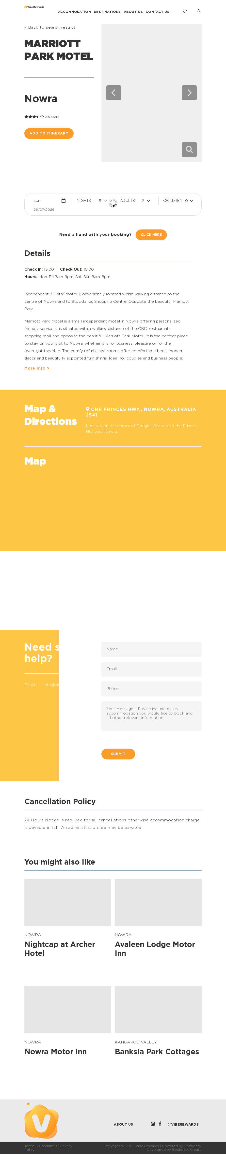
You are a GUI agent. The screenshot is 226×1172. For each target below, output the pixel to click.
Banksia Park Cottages (157, 1052)
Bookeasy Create (187, 1150)
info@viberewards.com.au (68, 685)
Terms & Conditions (40, 1146)
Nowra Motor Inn (55, 1052)
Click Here (151, 235)
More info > (37, 368)
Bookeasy (192, 1146)
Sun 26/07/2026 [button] (43, 202)
